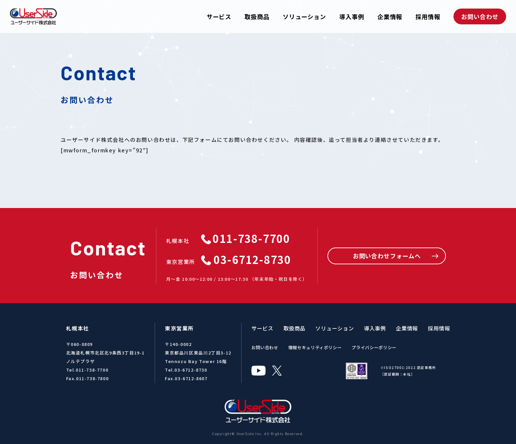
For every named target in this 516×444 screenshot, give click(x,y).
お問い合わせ (479, 16)
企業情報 (389, 16)
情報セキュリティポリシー (315, 347)
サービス (219, 16)
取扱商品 (257, 16)
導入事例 (351, 16)
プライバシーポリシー (374, 347)
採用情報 (427, 16)
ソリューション (304, 16)
